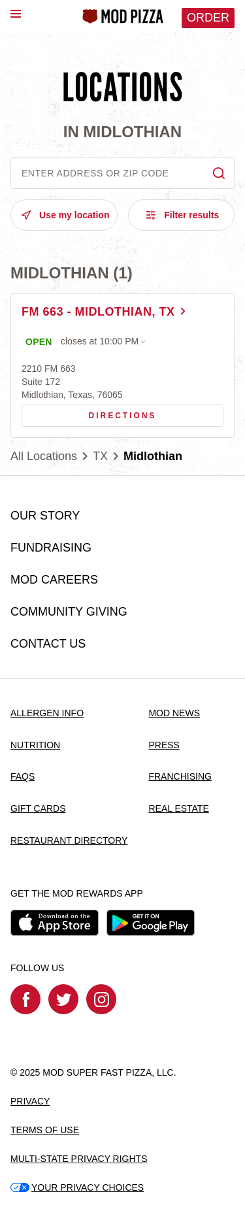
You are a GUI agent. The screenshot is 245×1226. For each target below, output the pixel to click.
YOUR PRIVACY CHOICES (77, 1187)
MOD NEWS (174, 713)
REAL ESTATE (178, 808)
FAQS (22, 776)
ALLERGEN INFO (47, 713)
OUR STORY (45, 515)
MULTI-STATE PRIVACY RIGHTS (79, 1158)
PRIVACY (30, 1101)
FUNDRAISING (50, 547)
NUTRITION (35, 745)
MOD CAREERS (54, 579)
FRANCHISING (179, 776)
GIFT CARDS (38, 808)
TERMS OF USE (44, 1130)
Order (208, 17)
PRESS (163, 745)
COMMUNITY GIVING (68, 611)
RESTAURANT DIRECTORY (68, 840)
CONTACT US (48, 643)
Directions (89, 412)
